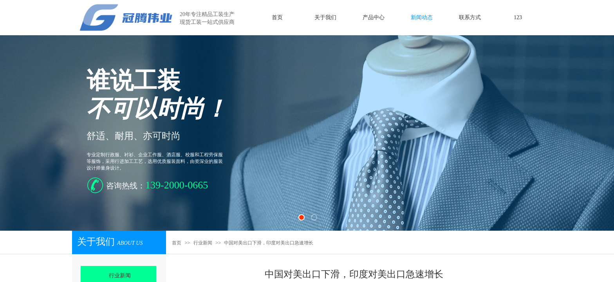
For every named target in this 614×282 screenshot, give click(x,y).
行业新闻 (202, 243)
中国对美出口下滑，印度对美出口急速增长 (268, 243)
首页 (176, 243)
